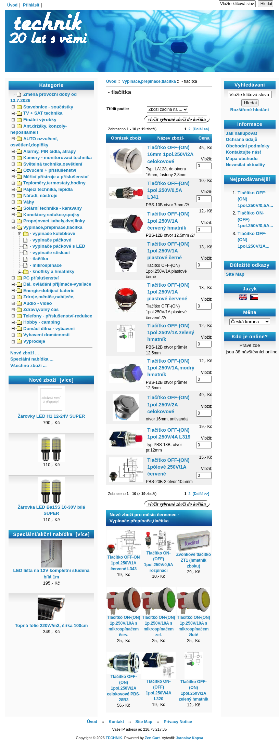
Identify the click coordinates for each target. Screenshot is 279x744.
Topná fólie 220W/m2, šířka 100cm (51, 623)
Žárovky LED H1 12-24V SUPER (51, 414)
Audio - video (34, 303)
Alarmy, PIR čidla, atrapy (46, 151)
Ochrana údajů (241, 139)
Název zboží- (171, 138)
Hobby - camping (38, 322)
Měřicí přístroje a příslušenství (53, 176)
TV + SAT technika (39, 113)
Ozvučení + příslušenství (46, 170)
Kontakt (116, 721)
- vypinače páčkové (47, 240)
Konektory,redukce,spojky (48, 214)
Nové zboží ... (24, 352)
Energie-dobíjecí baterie (46, 290)
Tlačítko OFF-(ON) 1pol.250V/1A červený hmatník (168, 220)
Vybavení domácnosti (43, 334)
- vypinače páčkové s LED (54, 246)
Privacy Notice (178, 721)
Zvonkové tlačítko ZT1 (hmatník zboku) (193, 560)
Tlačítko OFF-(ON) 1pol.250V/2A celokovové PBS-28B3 (123, 688)
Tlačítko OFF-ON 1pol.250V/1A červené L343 (123, 563)
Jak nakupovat (241, 133)
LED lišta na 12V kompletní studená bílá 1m (51, 571)
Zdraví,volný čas (38, 309)
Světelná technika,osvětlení (49, 164)
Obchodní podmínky (247, 145)
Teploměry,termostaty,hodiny (51, 182)
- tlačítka (35, 258)
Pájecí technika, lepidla (45, 189)
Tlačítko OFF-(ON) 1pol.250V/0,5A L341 (168, 190)
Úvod (12, 5)
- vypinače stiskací (46, 252)
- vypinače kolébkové (49, 233)
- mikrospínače (42, 265)
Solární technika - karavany (49, 208)
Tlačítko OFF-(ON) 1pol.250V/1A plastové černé (168, 250)
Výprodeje (31, 341)
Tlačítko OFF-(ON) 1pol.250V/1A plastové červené (168, 291)
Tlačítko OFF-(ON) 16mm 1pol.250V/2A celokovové (170, 154)
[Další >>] (201, 129)
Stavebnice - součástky (45, 106)
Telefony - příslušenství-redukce (54, 315)
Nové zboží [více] (51, 380)
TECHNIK (114, 738)
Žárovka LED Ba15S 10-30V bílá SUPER (51, 508)
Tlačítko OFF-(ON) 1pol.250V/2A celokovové (168, 404)
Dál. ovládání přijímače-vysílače (54, 284)
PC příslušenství (38, 277)
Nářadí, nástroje (37, 195)
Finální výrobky (36, 119)
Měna (249, 312)
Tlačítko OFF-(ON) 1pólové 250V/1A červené (168, 467)
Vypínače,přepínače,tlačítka (50, 227)
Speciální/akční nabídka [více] (51, 534)
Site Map (235, 274)
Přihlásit (31, 5)
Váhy (25, 202)
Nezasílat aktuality (245, 164)
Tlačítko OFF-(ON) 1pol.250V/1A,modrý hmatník (170, 367)
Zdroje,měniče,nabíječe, (46, 296)
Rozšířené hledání (249, 109)
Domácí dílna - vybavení (46, 328)
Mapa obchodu (242, 158)
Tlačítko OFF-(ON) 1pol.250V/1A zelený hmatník (170, 332)
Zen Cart (152, 738)
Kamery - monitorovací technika (54, 157)
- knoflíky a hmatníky (48, 271)
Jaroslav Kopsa (189, 738)
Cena (204, 138)
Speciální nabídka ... (31, 359)
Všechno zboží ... (28, 365)
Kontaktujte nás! (243, 152)
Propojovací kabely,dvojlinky (51, 220)
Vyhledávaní (249, 85)
